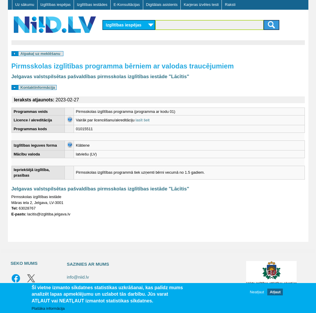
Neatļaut (257, 292)
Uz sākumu (24, 4)
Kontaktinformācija (38, 87)
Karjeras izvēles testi (201, 4)
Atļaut (275, 292)
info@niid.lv (78, 277)
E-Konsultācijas (127, 4)
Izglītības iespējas (55, 4)
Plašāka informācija (48, 308)
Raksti (230, 4)
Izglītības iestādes (92, 4)
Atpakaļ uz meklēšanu (40, 53)
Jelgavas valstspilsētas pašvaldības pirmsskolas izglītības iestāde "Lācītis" (100, 76)
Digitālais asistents (162, 4)
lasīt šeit (143, 120)
